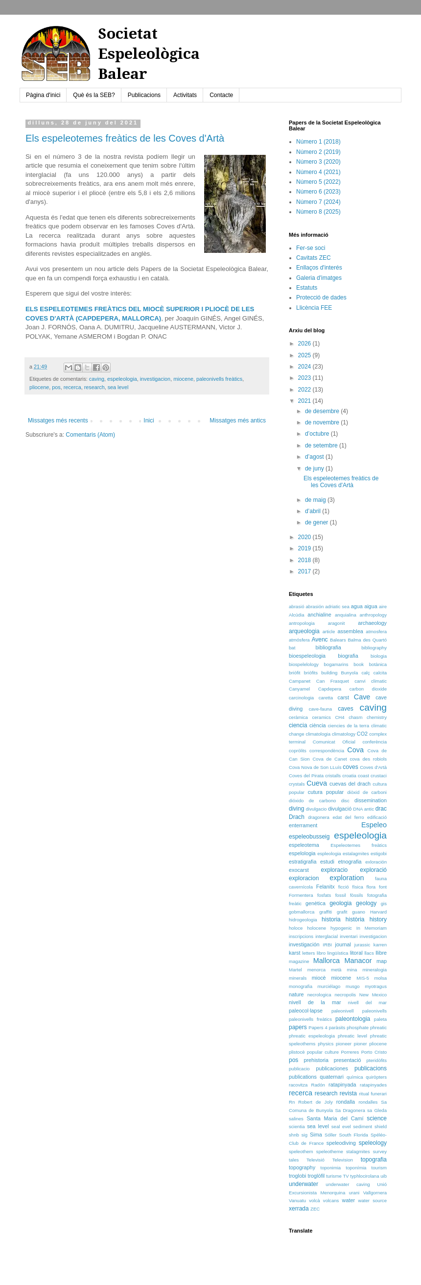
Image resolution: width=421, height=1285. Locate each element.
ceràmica (298, 717)
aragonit (336, 623)
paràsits (337, 1027)
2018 (305, 560)
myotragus (376, 986)
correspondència (326, 750)
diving (296, 808)
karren (380, 944)
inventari (348, 936)
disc (345, 800)
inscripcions (301, 936)
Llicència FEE (314, 307)
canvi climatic (370, 681)
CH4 (339, 717)
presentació (347, 1060)
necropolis (345, 994)
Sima (316, 1134)
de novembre (323, 422)
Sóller (331, 1134)
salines (296, 1118)
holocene (316, 928)
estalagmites (356, 853)
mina (352, 969)
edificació (377, 817)
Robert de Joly (315, 1102)
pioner (360, 1043)
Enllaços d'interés (319, 267)
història (355, 919)
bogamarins (336, 664)
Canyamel (299, 689)
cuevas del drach (350, 784)
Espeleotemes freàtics (358, 845)
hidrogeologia (303, 919)
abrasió (296, 606)
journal (343, 944)
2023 (305, 377)
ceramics (321, 717)
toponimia (331, 1167)
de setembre (322, 445)
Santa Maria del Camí (334, 1118)
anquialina (345, 615)
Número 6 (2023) (318, 191)
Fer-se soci (310, 248)
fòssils (356, 895)
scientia (297, 1126)
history (378, 919)
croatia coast (355, 775)
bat (292, 647)
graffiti (325, 911)
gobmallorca (301, 911)
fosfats (324, 895)
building (329, 672)
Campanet (299, 681)
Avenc (319, 639)
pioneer (343, 1043)
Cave (362, 697)
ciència (317, 725)
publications (303, 1077)
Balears (338, 639)
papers (298, 1027)
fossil (340, 895)
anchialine (319, 615)
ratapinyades (373, 1084)
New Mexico (373, 994)
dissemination (370, 800)
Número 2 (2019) (318, 151)
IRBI (327, 944)
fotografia (377, 895)
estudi (327, 862)
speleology (373, 1142)
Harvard (378, 911)
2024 (305, 366)
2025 (305, 355)
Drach (296, 817)
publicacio (299, 1068)
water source (372, 1200)
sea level (118, 387)
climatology (343, 734)
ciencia (298, 725)
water (348, 1200)
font (383, 887)
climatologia (317, 734)
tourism (379, 1167)
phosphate (358, 1027)
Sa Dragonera (350, 1110)
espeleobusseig (309, 836)
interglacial (326, 936)
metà (336, 969)
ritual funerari (373, 1093)
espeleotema (304, 845)
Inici (148, 420)
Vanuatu (297, 1200)
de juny (315, 468)
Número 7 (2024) (318, 201)
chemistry (377, 717)
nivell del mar (367, 1002)
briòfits (311, 672)
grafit (342, 911)
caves (345, 708)
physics (325, 1043)
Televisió (315, 1159)
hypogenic (341, 928)
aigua (370, 606)
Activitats (185, 95)
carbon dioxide (368, 689)
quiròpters (376, 1077)
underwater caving (348, 1184)
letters (308, 953)
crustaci (379, 775)
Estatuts (306, 287)
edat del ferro (348, 817)
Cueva (316, 783)
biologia (379, 656)
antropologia (302, 623)
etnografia (350, 862)
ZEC (315, 1208)
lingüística (338, 953)
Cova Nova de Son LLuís (315, 767)
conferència (374, 741)
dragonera (318, 817)
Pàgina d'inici (43, 95)
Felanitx (325, 887)
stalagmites (358, 1151)
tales (294, 1159)
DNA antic (363, 809)
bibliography (374, 647)
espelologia (302, 853)
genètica (315, 903)
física (357, 887)
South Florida (353, 1134)
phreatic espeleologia (312, 1035)
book (358, 664)
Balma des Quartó (367, 639)
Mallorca (326, 960)
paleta (380, 1019)
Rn (292, 1102)
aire (383, 606)
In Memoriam (371, 928)
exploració (373, 869)
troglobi (297, 1176)
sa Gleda (377, 1110)
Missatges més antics (238, 420)
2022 (305, 389)
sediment (362, 1126)
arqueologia (304, 631)
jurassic (362, 944)
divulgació (339, 809)
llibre (381, 953)
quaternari (332, 1077)
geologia (340, 903)
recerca (72, 387)
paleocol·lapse (306, 1010)
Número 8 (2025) (318, 211)
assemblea (350, 631)
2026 (305, 343)
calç (365, 672)
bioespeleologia (307, 656)
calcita (380, 672)
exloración (376, 862)
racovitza (298, 1084)
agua (357, 606)
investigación (304, 944)
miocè (319, 978)
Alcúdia (296, 615)
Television (342, 1159)
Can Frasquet (332, 681)
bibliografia (328, 647)
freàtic (295, 903)
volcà (314, 1200)
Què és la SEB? (94, 95)
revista (348, 1093)
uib (383, 1176)
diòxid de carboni (367, 792)
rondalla (345, 1102)
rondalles (367, 1102)
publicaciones (332, 1068)
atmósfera (299, 639)
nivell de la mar (315, 1002)
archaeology (372, 623)
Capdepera (329, 689)
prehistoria (316, 1060)
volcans (331, 1200)
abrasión (315, 606)
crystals (297, 784)
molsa (380, 978)
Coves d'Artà (373, 767)
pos (56, 387)
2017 (305, 571)
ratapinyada (342, 1084)
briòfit (294, 672)
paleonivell (342, 1010)
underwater (303, 1184)
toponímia (356, 1167)
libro (321, 953)
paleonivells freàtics (219, 379)
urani (354, 1192)
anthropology (373, 615)
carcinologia (301, 697)
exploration (346, 878)
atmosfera (376, 631)
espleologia (329, 853)
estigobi (379, 853)
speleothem (301, 1151)
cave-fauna (320, 709)
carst (343, 697)
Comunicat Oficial (334, 741)
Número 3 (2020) (318, 161)
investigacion (155, 379)
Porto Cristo (374, 1052)
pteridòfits (376, 1060)
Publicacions (144, 95)
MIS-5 (362, 978)
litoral (356, 953)
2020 (305, 537)
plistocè (297, 1052)
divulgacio (316, 809)
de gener (317, 522)
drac (381, 808)
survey (380, 1151)
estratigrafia (302, 862)
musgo (353, 986)
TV (346, 1176)
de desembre (323, 411)
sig (304, 1134)
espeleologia (122, 379)
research (94, 387)
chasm (355, 717)
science (377, 1118)
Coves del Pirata (306, 775)
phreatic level (352, 1035)
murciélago (328, 986)
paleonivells (374, 1010)
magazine (299, 961)
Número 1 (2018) (318, 141)
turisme (333, 1176)
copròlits (297, 750)
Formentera (301, 895)
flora (371, 887)
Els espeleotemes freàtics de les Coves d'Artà (124, 138)
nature (296, 994)
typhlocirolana (364, 1176)
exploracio (334, 869)
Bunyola (349, 672)
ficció (343, 887)
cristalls (333, 775)
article (329, 631)
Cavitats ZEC (313, 257)
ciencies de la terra (348, 725)
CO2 (362, 734)
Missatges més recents (58, 420)
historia (331, 919)
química (355, 1077)
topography (302, 1167)
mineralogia (374, 969)
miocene (183, 379)
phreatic (378, 1027)
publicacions (370, 1068)
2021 (305, 400)
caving (96, 379)
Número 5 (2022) (318, 181)
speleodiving (341, 1143)
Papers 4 (317, 1027)
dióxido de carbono (312, 800)
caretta (326, 697)
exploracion (304, 878)
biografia (348, 656)
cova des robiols (368, 759)
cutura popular (326, 792)
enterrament (303, 825)
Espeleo (374, 825)
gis (384, 903)
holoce (296, 928)
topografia (374, 1159)
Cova (355, 750)
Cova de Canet (329, 759)
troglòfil (316, 1176)
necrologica (319, 994)
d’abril (313, 511)
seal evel (341, 1126)
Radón (318, 1084)
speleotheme (329, 1151)
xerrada (299, 1208)
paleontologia (352, 1018)
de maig (316, 499)
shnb (294, 1134)
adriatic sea (337, 606)
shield (380, 1126)
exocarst (299, 870)
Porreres (350, 1052)
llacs (369, 953)
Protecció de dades (321, 297)
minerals (297, 978)
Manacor (358, 960)
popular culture (323, 1052)
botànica (378, 664)
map (381, 961)
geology (366, 903)
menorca (316, 969)
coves (350, 767)
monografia (300, 986)
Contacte (221, 95)
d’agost (315, 456)
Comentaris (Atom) (90, 434)
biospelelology (304, 664)
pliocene (39, 387)
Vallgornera (375, 1192)
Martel (295, 969)
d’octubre (318, 433)
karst (294, 953)
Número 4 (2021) (318, 172)
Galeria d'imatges (319, 277)
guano (358, 911)
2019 (305, 548)
